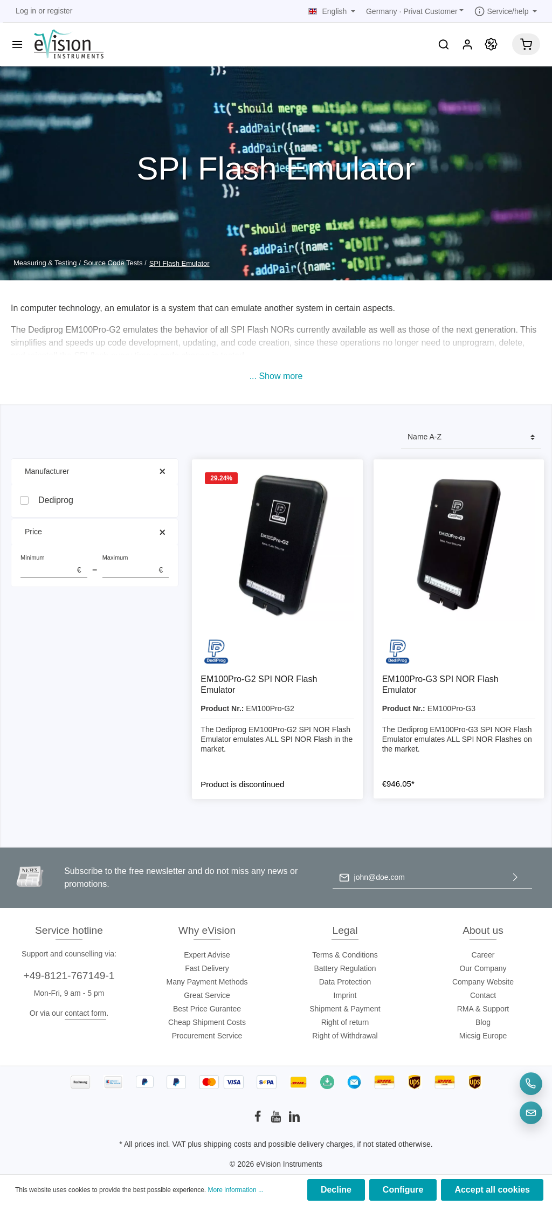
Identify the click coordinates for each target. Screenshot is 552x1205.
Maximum (135, 565)
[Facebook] (259, 1120)
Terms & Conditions (344, 955)
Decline (336, 1189)
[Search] (443, 44)
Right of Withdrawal (344, 1035)
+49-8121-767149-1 (68, 975)
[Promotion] (491, 44)
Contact (483, 995)
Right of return (345, 1022)
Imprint (345, 995)
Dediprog (55, 500)
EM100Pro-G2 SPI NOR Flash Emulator (259, 684)
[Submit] (515, 877)
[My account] (467, 44)
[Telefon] (531, 1083)
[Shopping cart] (526, 44)
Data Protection (345, 981)
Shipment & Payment (345, 1008)
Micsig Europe (483, 1035)
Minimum (53, 565)
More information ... (236, 1190)
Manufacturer (95, 471)
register (60, 10)
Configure (403, 1189)
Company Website (483, 981)
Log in (26, 10)
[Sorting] (471, 437)
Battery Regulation (345, 968)
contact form (85, 1013)
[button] (276, 376)
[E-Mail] (531, 1112)
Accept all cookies (492, 1189)
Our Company (482, 968)
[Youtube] (277, 1120)
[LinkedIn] (294, 1120)
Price (95, 531)
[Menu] (17, 44)
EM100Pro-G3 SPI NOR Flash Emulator (440, 684)
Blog (483, 1022)
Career (483, 955)
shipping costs (228, 1144)
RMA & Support (483, 1008)
